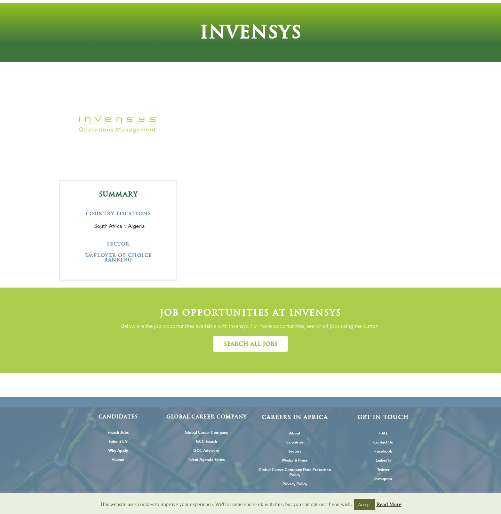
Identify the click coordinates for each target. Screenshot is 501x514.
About (294, 433)
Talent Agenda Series (206, 459)
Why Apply (118, 450)
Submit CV (118, 441)
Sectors (294, 451)
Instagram (383, 478)
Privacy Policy (295, 484)
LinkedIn (383, 460)
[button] (250, 344)
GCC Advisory (206, 450)
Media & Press (295, 460)
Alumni (118, 459)
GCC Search (206, 441)
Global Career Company (206, 432)
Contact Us (383, 442)
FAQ (383, 433)
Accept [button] (364, 504)
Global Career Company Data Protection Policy (295, 472)
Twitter (383, 469)
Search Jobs (118, 432)
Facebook (383, 451)
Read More (388, 504)
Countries (294, 442)
